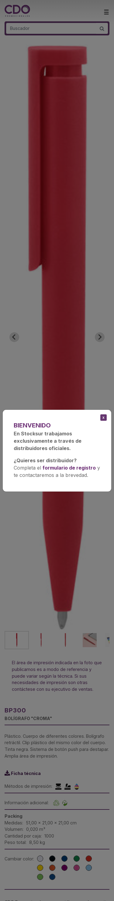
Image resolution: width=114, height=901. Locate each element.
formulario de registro (69, 468)
